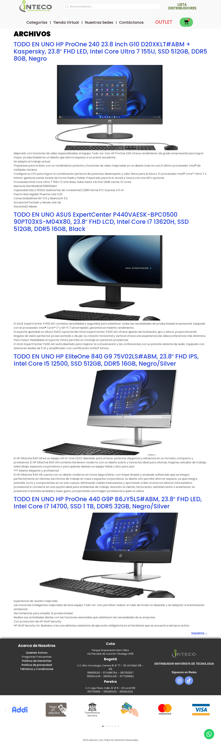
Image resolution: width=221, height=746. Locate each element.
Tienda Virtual (66, 22)
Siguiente (199, 633)
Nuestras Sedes (99, 22)
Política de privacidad (37, 665)
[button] (5, 710)
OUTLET (163, 22)
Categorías (36, 22)
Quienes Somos (36, 653)
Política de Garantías (36, 661)
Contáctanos (131, 22)
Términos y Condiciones (36, 669)
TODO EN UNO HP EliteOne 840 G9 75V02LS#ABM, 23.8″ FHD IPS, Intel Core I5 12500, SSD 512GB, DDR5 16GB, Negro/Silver (106, 360)
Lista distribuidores (182, 6)
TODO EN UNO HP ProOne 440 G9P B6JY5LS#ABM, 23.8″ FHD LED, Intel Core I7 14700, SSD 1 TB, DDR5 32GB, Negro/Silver (108, 502)
